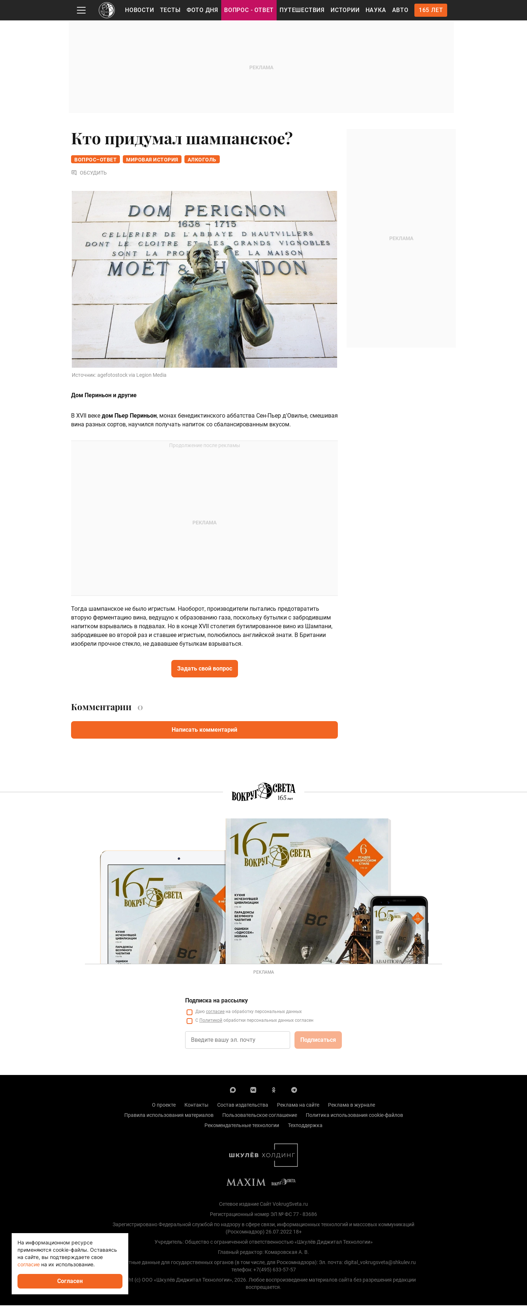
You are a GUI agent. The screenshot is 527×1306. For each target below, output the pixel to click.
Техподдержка (305, 1126)
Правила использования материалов (169, 1116)
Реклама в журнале (351, 1105)
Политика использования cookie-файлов (354, 1116)
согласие (215, 1012)
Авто (400, 10)
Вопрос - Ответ (249, 10)
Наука (376, 10)
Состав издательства (242, 1105)
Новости (139, 10)
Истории (345, 10)
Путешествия (302, 10)
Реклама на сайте (298, 1105)
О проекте (164, 1105)
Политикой (210, 1021)
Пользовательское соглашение (259, 1116)
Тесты (170, 10)
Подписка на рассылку (216, 1001)
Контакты (196, 1105)
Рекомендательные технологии (241, 1126)
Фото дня (202, 10)
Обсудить (89, 173)
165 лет (431, 10)
